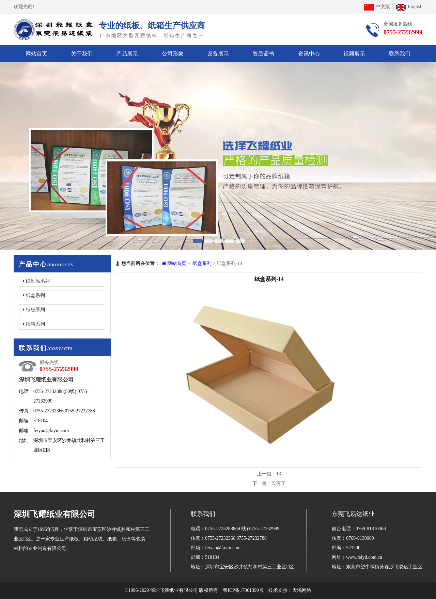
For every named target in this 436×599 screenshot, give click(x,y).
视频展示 (354, 54)
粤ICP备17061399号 (243, 590)
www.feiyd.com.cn (364, 557)
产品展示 (127, 54)
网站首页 (36, 54)
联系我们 (399, 54)
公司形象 (173, 54)
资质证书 (263, 54)
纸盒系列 (34, 295)
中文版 (377, 6)
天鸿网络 (301, 590)
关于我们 (82, 54)
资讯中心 (309, 54)
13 (278, 473)
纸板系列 (34, 309)
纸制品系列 (36, 281)
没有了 (278, 483)
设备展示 (218, 54)
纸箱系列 (34, 324)
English (409, 6)
